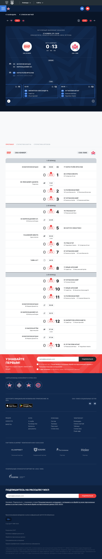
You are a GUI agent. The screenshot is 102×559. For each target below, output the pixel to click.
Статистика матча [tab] (23, 141)
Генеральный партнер (39, 451)
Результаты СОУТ (11, 526)
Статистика (55, 425)
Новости (9, 417)
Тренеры (54, 420)
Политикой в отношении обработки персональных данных (71, 361)
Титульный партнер (17, 451)
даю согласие (45, 366)
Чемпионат (78, 414)
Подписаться (87, 355)
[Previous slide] (8, 97)
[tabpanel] (51, 246)
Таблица (76, 423)
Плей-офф (77, 428)
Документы (32, 425)
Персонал (54, 423)
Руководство (32, 420)
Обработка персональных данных (15, 533)
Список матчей (26, 11)
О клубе (31, 418)
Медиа (8, 414)
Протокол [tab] (10, 141)
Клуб (30, 414)
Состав (53, 418)
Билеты (9, 421)
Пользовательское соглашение (15, 537)
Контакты (31, 423)
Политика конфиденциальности (15, 530)
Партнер (62, 451)
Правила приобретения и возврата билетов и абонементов (23, 540)
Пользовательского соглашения (49, 499)
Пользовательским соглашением (50, 363)
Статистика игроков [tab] (42, 141)
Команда (54, 414)
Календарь (10, 11)
